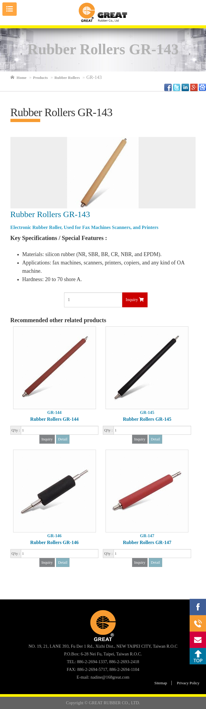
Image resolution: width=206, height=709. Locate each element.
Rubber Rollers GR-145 (147, 419)
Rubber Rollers (67, 77)
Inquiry (135, 299)
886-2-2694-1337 (198, 623)
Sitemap (160, 683)
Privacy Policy (188, 683)
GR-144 (54, 412)
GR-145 (147, 412)
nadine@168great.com (110, 677)
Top (198, 656)
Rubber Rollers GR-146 (54, 542)
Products (40, 77)
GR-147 (147, 535)
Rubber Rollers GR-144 (54, 419)
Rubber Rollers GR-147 (147, 542)
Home (22, 77)
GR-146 (54, 535)
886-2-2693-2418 (124, 661)
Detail (62, 439)
